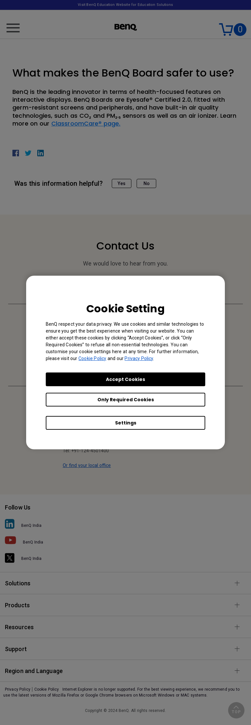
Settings (125, 423)
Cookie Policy (92, 358)
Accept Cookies (125, 379)
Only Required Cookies (125, 399)
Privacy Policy (139, 358)
